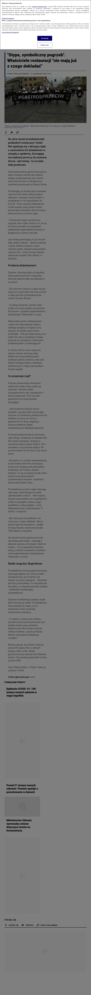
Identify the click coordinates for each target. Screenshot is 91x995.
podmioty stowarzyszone (39, 6)
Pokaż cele (45, 45)
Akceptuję (44, 38)
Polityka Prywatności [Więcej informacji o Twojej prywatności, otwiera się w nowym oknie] (8, 18)
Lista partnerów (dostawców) (10, 32)
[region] (45, 25)
